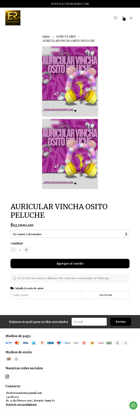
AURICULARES (66, 36)
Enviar (121, 321)
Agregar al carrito (70, 263)
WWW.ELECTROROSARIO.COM (70, 4)
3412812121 (12, 396)
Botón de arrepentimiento (21, 404)
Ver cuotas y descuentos (27, 234)
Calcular (105, 295)
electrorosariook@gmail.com (24, 393)
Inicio (46, 36)
